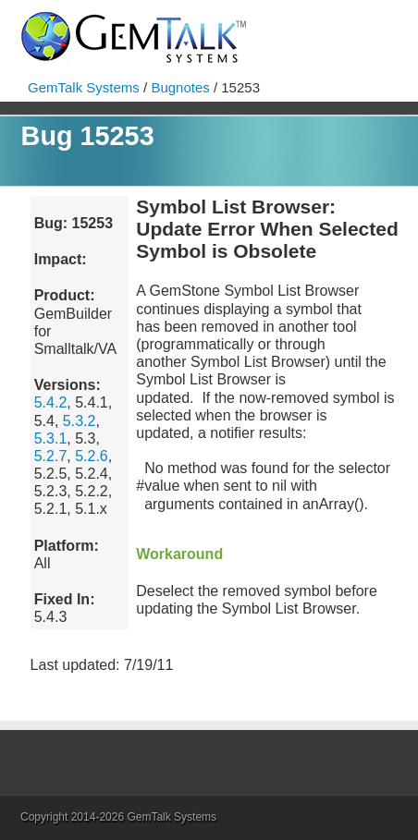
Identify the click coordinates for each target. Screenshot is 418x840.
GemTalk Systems (84, 87)
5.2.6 (91, 456)
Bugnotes (180, 87)
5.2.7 (51, 456)
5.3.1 (51, 438)
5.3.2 (79, 421)
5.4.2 (51, 402)
